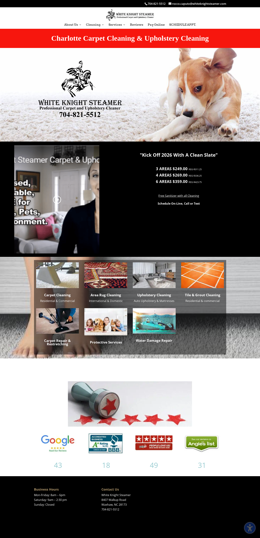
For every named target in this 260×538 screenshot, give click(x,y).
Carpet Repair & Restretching (57, 342)
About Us (71, 24)
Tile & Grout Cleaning (202, 295)
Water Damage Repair (154, 340)
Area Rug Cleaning (106, 295)
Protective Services (106, 342)
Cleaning (93, 24)
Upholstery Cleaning (154, 295)
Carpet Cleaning (57, 295)
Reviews (136, 24)
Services (115, 24)
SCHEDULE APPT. (182, 24)
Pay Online (156, 24)
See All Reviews (178, 367)
